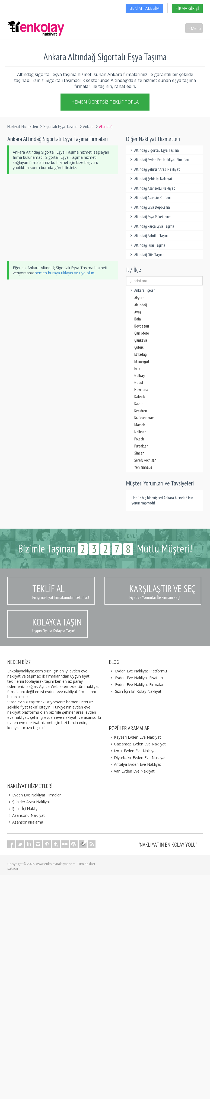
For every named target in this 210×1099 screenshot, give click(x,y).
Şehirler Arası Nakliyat (28, 801)
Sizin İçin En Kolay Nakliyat (138, 691)
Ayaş (137, 312)
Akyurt (139, 297)
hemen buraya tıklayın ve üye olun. (65, 272)
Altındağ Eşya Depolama (149, 207)
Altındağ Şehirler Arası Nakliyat (154, 169)
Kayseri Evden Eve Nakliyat (135, 737)
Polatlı (139, 438)
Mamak (139, 424)
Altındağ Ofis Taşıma (147, 254)
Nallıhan (140, 431)
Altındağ (140, 304)
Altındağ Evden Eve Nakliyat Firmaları (159, 159)
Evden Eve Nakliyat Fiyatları (139, 677)
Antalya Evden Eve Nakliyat (135, 764)
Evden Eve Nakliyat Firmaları (139, 684)
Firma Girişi (187, 8)
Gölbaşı (139, 375)
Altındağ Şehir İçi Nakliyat (151, 178)
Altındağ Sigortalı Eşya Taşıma (154, 150)
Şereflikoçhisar (145, 460)
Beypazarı (141, 326)
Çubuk (139, 347)
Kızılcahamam (144, 417)
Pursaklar (141, 446)
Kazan (139, 403)
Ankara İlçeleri (164, 290)
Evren (138, 368)
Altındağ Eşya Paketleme (150, 216)
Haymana (141, 389)
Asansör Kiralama (25, 822)
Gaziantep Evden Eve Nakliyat (137, 744)
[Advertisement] (106, 218)
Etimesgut (141, 361)
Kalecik (139, 396)
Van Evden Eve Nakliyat (132, 771)
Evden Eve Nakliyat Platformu (141, 671)
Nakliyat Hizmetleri (22, 126)
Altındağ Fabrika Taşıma (149, 235)
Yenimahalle (143, 467)
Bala (137, 319)
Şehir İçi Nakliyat (24, 808)
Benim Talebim (144, 8)
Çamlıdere (141, 333)
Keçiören (140, 410)
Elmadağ (140, 354)
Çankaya (140, 340)
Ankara (88, 126)
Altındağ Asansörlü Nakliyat (152, 188)
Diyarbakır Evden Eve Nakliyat (137, 757)
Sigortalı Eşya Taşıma (60, 126)
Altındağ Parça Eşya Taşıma (151, 226)
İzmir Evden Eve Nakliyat (133, 750)
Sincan (139, 453)
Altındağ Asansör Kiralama (151, 197)
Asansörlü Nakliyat (26, 815)
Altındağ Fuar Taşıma (147, 245)
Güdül (138, 382)
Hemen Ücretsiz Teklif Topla (105, 103)
